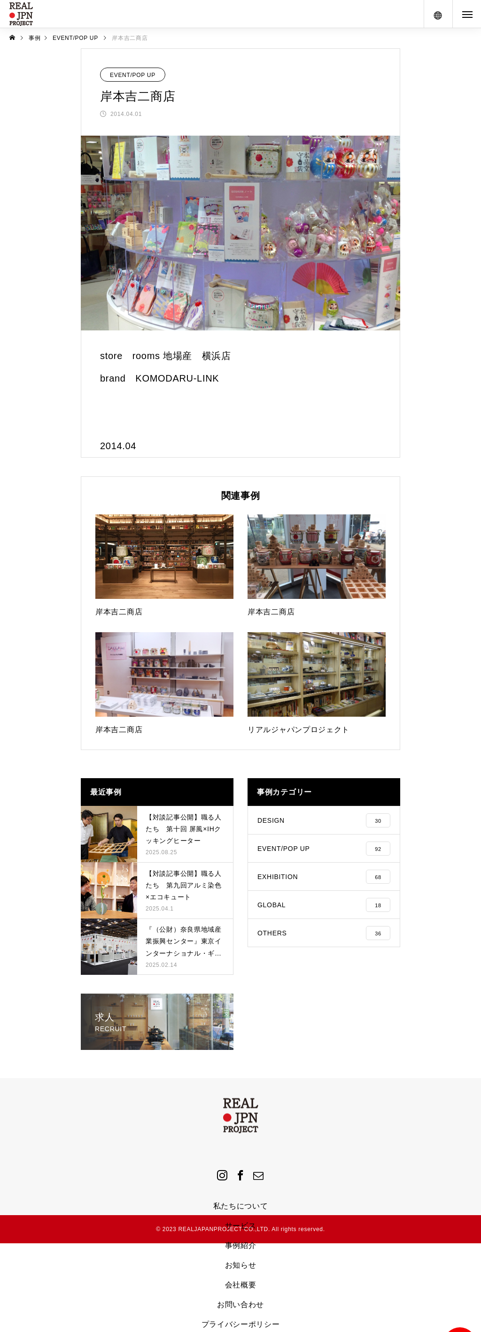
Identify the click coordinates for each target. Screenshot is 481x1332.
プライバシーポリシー (241, 1324)
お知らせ (240, 1265)
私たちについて (240, 1206)
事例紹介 (240, 1245)
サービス (240, 1226)
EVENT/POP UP (132, 75)
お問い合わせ (240, 1305)
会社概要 (240, 1285)
